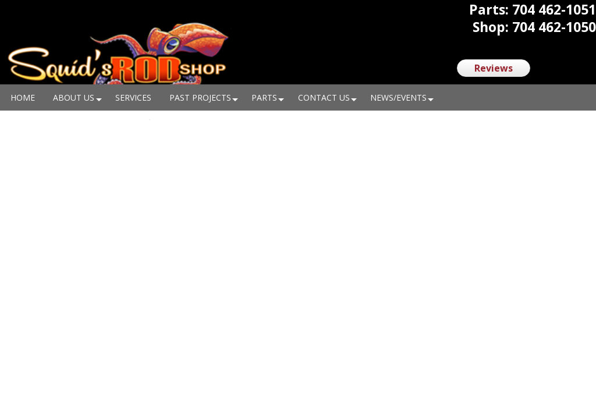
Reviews (493, 68)
